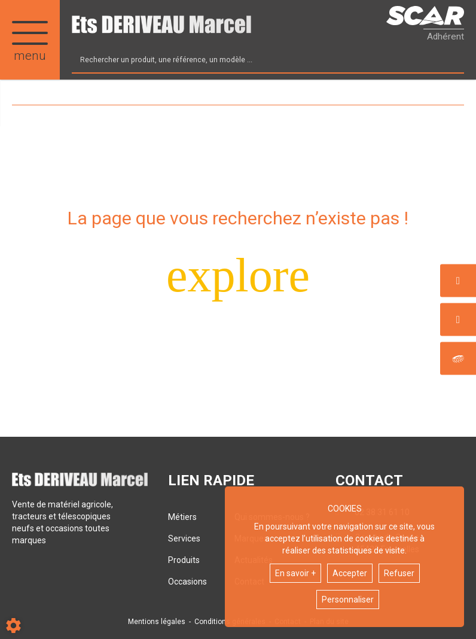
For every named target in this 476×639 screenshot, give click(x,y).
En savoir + (295, 573)
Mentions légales (156, 621)
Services (184, 538)
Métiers (182, 517)
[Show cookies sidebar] (13, 625)
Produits (184, 560)
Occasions (187, 581)
